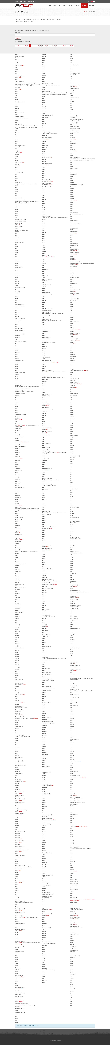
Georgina (53, 362)
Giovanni (50, 184)
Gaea (21, 152)
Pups (55, 5)
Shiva (57, 452)
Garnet (20, 419)
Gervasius (21, 1001)
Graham (75, 151)
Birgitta (50, 528)
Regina (57, 362)
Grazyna (76, 264)
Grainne (75, 200)
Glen (47, 626)
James (24, 684)
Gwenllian (92, 899)
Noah (54, 819)
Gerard (23, 425)
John (47, 429)
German (20, 910)
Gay (19, 528)
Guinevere (21, 539)
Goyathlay (19, 944)
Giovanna (51, 181)
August (77, 826)
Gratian (75, 233)
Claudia (55, 584)
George (20, 793)
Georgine (48, 256)
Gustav (85, 826)
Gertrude (21, 988)
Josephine (48, 550)
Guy (74, 663)
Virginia (53, 256)
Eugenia (23, 694)
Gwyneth (75, 924)
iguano (77, 597)
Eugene (23, 702)
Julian (48, 320)
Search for (17, 32)
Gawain (20, 505)
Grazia (74, 259)
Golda (52, 785)
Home (49, 5)
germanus (24, 917)
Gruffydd (80, 383)
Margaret (78, 329)
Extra (84, 5)
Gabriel (22, 65)
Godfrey (24, 781)
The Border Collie (74, 5)
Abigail (22, 162)
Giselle (47, 139)
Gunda (79, 761)
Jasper (21, 458)
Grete (74, 343)
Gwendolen (87, 899)
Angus (81, 826)
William (75, 667)
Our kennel (62, 5)
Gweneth (72, 900)
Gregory (75, 291)
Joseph (47, 546)
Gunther (84, 777)
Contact (91, 5)
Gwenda (77, 900)
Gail (19, 165)
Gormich (50, 909)
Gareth (26, 442)
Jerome (20, 930)
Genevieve (21, 714)
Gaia (51, 157)
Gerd (20, 870)
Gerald (18, 425)
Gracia (74, 139)
